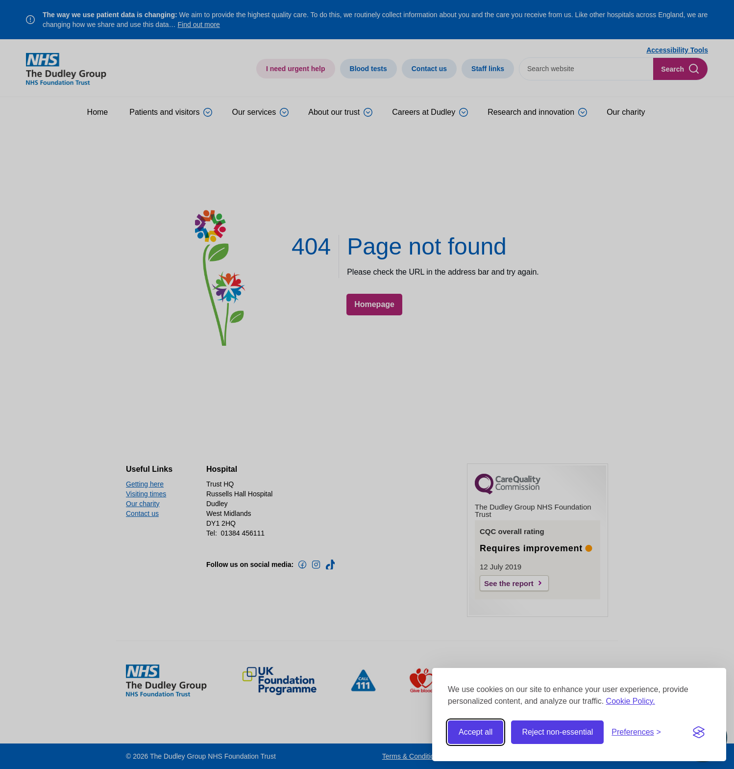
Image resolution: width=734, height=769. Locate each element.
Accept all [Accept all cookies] (475, 732)
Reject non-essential (557, 732)
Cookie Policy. (630, 701)
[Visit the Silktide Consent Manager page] (698, 732)
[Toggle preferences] (636, 732)
